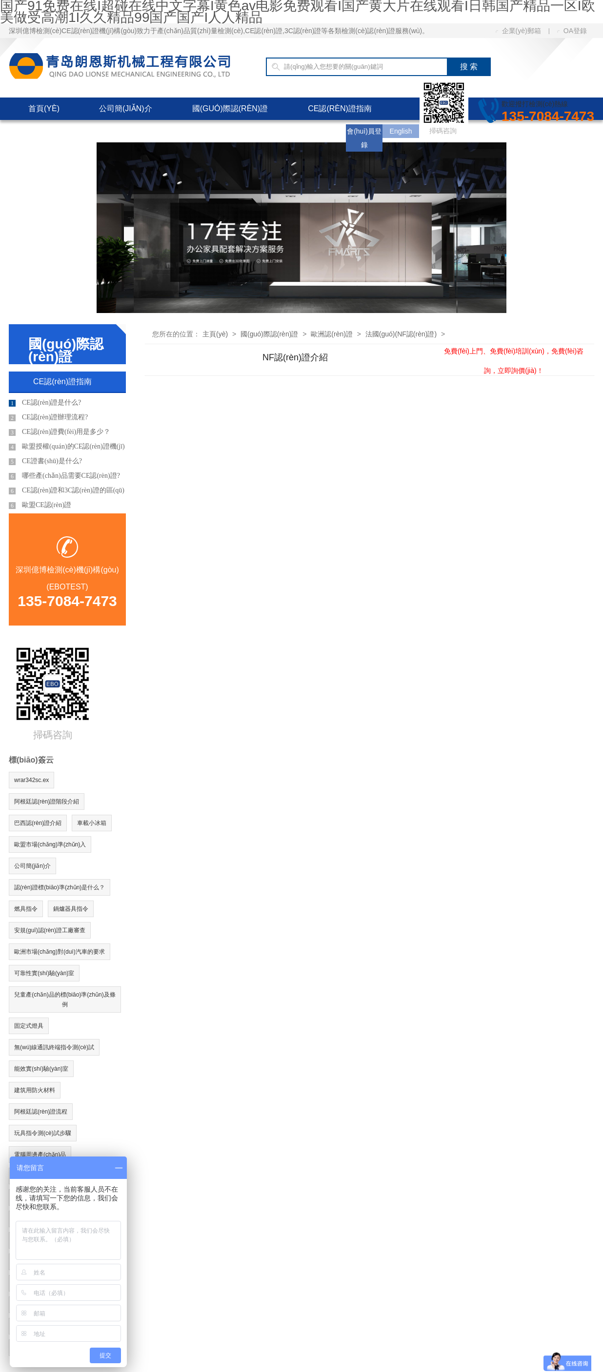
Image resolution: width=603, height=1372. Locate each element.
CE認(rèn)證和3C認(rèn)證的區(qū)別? (66, 492)
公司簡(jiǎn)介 (125, 108)
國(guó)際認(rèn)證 (230, 108)
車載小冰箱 (91, 823)
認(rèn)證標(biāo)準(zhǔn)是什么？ (59, 887)
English (401, 131)
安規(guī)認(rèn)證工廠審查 (49, 930)
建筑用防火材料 (34, 1090)
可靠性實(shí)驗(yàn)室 (44, 973)
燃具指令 (26, 908)
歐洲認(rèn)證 (332, 334)
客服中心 (165, 131)
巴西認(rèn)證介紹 (37, 823)
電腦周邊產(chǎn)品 (40, 1154)
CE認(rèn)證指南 (340, 108)
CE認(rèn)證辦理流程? (48, 417)
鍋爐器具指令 (70, 908)
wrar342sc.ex (31, 780)
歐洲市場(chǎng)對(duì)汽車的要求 (59, 951)
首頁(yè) (44, 108)
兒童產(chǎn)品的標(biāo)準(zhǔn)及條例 (64, 999)
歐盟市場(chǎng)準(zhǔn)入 (50, 844)
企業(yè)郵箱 (518, 31)
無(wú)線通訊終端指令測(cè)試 (54, 1047)
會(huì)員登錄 (364, 138)
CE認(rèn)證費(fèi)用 (69, 131)
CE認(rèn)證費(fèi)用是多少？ (59, 432)
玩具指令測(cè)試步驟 (42, 1133)
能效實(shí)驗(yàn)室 (41, 1068)
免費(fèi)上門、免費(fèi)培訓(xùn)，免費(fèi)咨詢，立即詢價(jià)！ (514, 351)
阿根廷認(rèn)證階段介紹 (46, 801)
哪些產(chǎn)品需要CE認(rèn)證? (64, 476)
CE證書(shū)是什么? (45, 461)
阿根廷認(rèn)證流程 (40, 1111)
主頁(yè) (215, 334)
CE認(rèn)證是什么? (45, 403)
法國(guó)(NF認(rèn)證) (401, 334)
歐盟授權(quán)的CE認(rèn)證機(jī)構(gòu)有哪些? (67, 448)
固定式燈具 (28, 1025)
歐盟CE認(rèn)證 (40, 505)
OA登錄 (572, 31)
